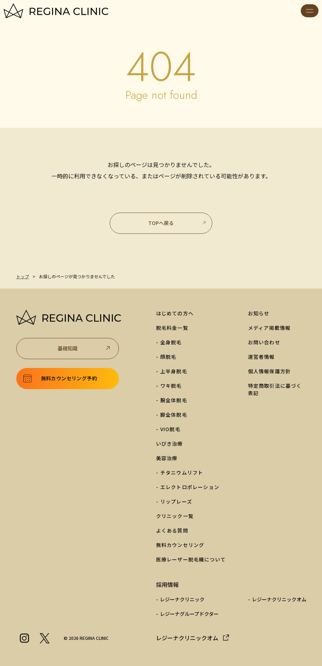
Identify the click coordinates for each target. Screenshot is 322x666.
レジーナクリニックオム (279, 599)
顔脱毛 (168, 356)
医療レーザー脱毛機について (191, 559)
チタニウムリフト (181, 472)
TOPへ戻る (177, 222)
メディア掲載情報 (269, 327)
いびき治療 (169, 443)
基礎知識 (84, 348)
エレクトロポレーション (189, 486)
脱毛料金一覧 (172, 327)
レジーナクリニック (182, 599)
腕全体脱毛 (173, 400)
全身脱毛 (171, 342)
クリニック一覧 (175, 515)
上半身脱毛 (173, 371)
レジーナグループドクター (189, 613)
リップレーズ (176, 501)
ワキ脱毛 (171, 385)
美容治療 (167, 458)
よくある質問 (172, 530)
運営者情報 (261, 356)
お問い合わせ (264, 342)
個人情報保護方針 (269, 371)
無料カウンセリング (180, 544)
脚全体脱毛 (173, 414)
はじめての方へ (175, 313)
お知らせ (259, 313)
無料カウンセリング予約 (69, 378)
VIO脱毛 (170, 429)
